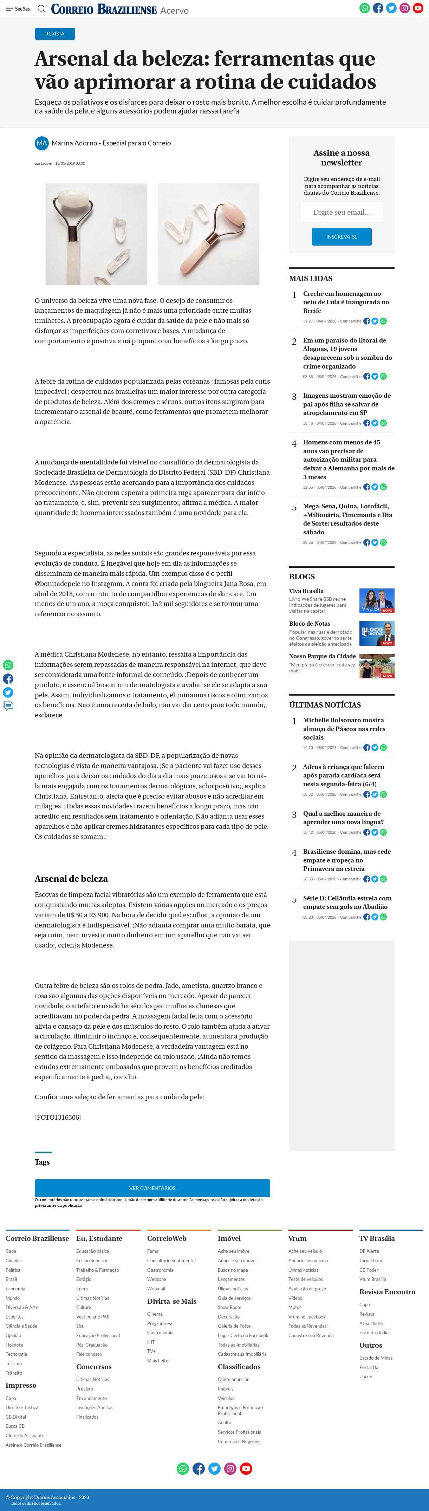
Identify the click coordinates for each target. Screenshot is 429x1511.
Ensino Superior (92, 1260)
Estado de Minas (376, 1358)
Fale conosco (89, 1354)
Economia (15, 1288)
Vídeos (295, 1298)
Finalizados (87, 1417)
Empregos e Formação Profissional (240, 1410)
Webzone (156, 1279)
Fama (152, 1251)
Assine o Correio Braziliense (33, 1445)
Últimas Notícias (92, 1298)
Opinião (13, 1335)
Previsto (84, 1389)
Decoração (229, 1317)
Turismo (14, 1363)
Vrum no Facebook (307, 1317)
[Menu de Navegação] (19, 8)
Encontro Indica (375, 1332)
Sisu (80, 1326)
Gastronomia (160, 1270)
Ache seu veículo (305, 1251)
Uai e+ (365, 1376)
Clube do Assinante (25, 1435)
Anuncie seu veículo (308, 1260)
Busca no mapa (233, 1270)
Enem (82, 1288)
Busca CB (15, 1426)
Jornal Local (371, 1260)
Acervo (174, 10)
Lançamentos (231, 1279)
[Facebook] (378, 12)
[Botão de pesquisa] (39, 8)
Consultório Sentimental (171, 1260)
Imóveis (226, 1389)
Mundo (13, 1298)
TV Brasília (377, 1239)
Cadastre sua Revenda (311, 1335)
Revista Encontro (387, 1292)
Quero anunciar (233, 1379)
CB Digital (16, 1417)
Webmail (156, 1288)
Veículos (226, 1398)
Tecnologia (16, 1354)
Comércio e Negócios (239, 1441)
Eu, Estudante (99, 1239)
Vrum (297, 1239)
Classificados (239, 1367)
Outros (370, 1345)
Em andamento (91, 1398)
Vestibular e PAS (92, 1317)
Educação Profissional (98, 1335)
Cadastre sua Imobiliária (242, 1354)
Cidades (14, 1260)
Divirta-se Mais (171, 1301)
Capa (11, 1251)
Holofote (14, 1345)
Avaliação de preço (307, 1288)
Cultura (83, 1307)
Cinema (155, 1314)
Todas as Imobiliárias (239, 1345)
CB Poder (368, 1270)
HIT (151, 1342)
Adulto (224, 1422)
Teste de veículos (305, 1279)
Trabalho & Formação (97, 1270)
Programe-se (160, 1323)
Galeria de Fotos (234, 1326)
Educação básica (92, 1251)
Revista (367, 1314)
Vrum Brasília (372, 1279)
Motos (294, 1307)
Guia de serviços (234, 1298)
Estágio (83, 1279)
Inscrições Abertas (94, 1407)
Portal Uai (369, 1367)
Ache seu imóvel (234, 1251)
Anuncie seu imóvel (237, 1260)
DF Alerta (369, 1251)
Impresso (21, 1385)
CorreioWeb (167, 1239)
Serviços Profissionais (239, 1432)
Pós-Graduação (92, 1345)
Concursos (94, 1367)
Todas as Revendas (307, 1326)
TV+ (151, 1351)
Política (13, 1270)
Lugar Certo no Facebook (243, 1335)
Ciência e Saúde (21, 1326)
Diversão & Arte (22, 1307)
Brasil (11, 1279)
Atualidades (371, 1323)
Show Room (229, 1307)
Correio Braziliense (37, 1239)
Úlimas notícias (233, 1288)
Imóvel (229, 1239)
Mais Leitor (158, 1360)
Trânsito (14, 1373)
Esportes (15, 1317)
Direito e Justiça (22, 1407)
